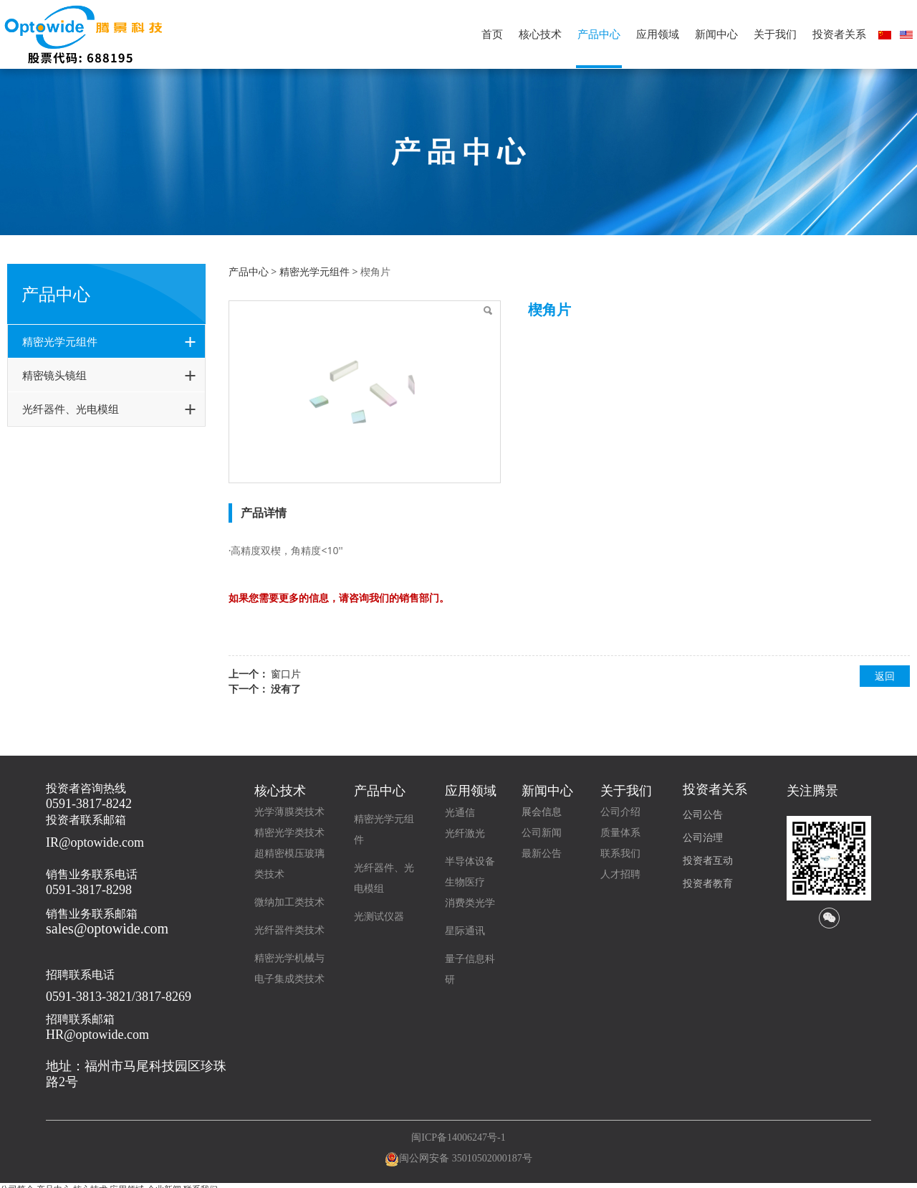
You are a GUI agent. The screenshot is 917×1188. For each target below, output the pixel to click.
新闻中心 (716, 34)
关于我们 (775, 34)
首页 (492, 34)
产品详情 (264, 513)
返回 (885, 676)
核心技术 (540, 34)
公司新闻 (542, 832)
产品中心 (598, 34)
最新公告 (542, 853)
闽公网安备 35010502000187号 (465, 1158)
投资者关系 (839, 34)
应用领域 (657, 34)
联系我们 (620, 853)
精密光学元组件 (59, 341)
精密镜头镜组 (54, 375)
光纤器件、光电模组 (70, 408)
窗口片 (286, 673)
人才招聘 (620, 874)
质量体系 (620, 832)
